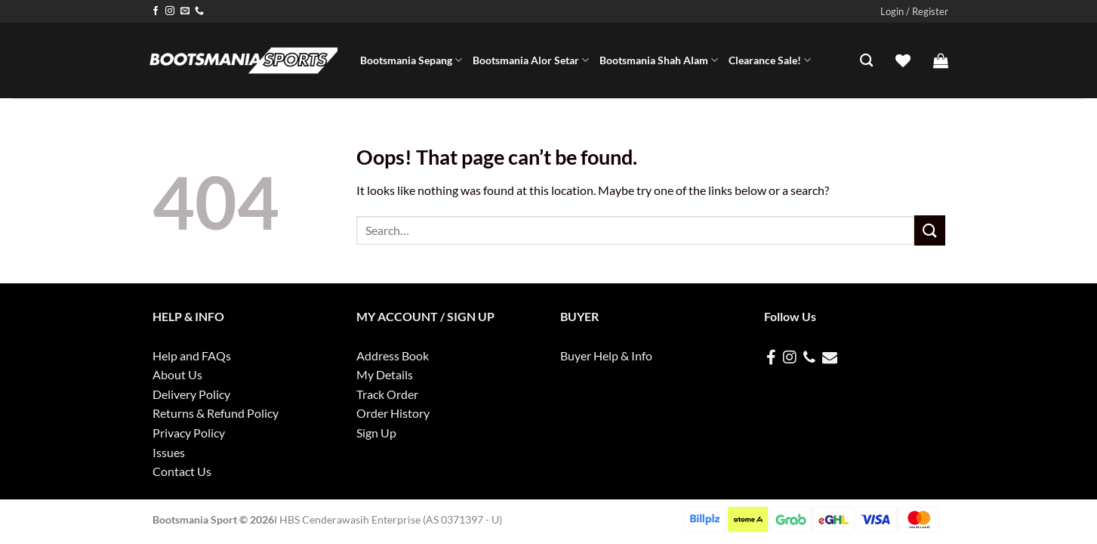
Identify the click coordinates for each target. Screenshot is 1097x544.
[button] (914, 11)
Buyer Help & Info (606, 355)
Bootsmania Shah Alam (658, 60)
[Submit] (929, 230)
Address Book (392, 355)
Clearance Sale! (770, 60)
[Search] (866, 60)
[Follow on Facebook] (155, 11)
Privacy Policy (189, 432)
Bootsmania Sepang (411, 60)
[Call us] (199, 11)
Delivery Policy (191, 394)
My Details (384, 374)
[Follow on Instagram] (169, 11)
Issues (169, 452)
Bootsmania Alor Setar (531, 60)
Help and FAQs (192, 355)
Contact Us (182, 471)
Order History (393, 413)
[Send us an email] (185, 11)
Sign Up (376, 432)
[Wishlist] (903, 60)
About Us (177, 374)
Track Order (387, 394)
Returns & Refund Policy (216, 413)
